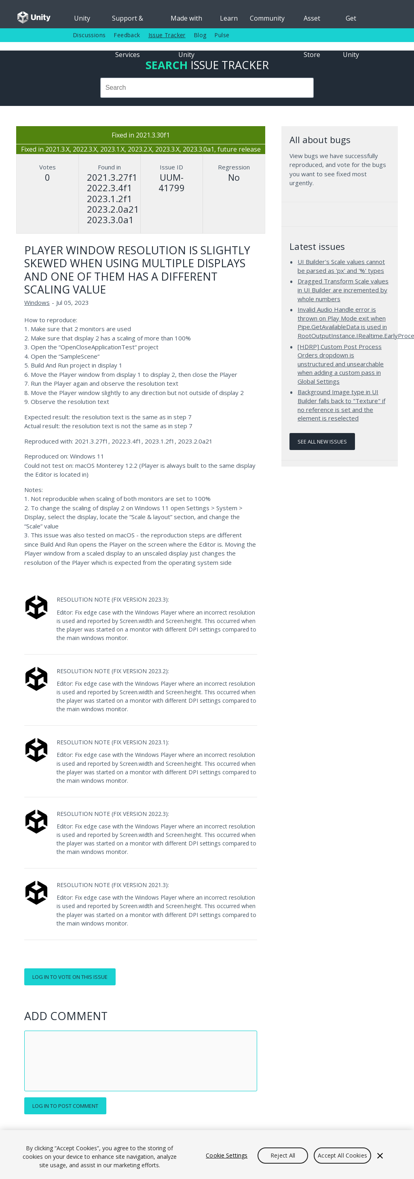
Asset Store (312, 21)
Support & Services (127, 21)
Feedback (127, 35)
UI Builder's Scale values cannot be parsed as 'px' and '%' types (341, 266)
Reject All (282, 1155)
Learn (229, 18)
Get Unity (351, 21)
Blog (200, 35)
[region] (207, 1154)
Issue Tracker (167, 35)
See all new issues (322, 441)
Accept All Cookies (342, 1155)
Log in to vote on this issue (70, 976)
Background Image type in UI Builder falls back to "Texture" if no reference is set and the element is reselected (341, 405)
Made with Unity (186, 21)
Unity (82, 18)
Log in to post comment (65, 1105)
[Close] (380, 1155)
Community (267, 18)
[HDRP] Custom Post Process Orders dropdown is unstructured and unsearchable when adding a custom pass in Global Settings (341, 363)
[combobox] (207, 87)
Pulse (221, 35)
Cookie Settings (226, 1155)
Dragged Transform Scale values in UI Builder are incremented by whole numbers (343, 289)
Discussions (89, 35)
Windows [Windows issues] (37, 302)
